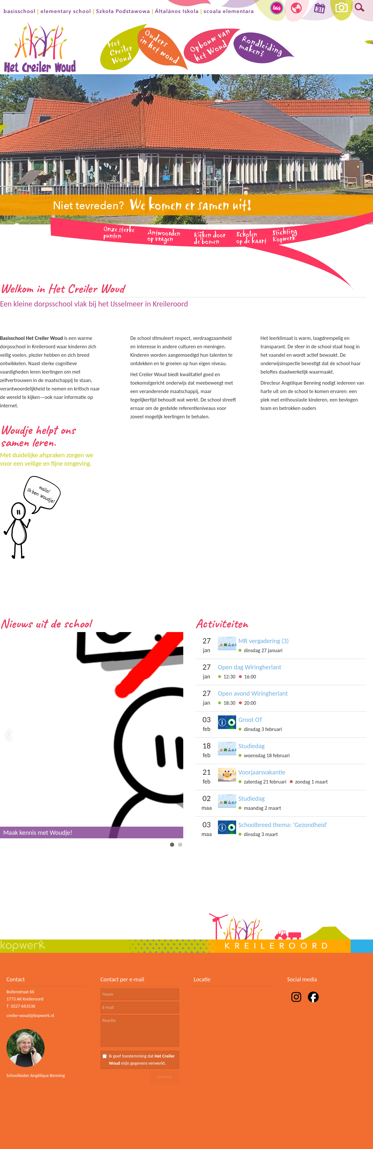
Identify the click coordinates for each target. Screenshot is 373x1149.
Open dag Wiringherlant (249, 667)
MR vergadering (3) (263, 641)
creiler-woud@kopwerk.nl (30, 1015)
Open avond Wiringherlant (253, 693)
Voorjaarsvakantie (261, 772)
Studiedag (251, 746)
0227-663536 (23, 1006)
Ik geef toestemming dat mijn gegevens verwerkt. (142, 1059)
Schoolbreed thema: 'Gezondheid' (282, 825)
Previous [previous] (8, 735)
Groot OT (250, 720)
